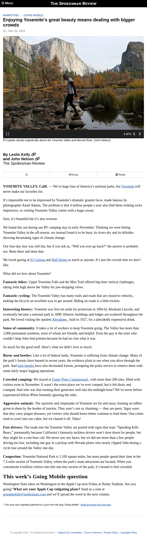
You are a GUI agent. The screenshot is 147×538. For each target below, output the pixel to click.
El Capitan (38, 260)
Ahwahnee (60, 319)
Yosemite (128, 186)
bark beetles (26, 366)
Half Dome (60, 260)
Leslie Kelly (22, 154)
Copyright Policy (128, 532)
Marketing (11, 15)
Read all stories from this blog (96, 504)
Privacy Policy (111, 532)
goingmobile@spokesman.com (25, 494)
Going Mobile (33, 15)
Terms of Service (92, 532)
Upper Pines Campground (70, 379)
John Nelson (25, 159)
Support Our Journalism (70, 532)
